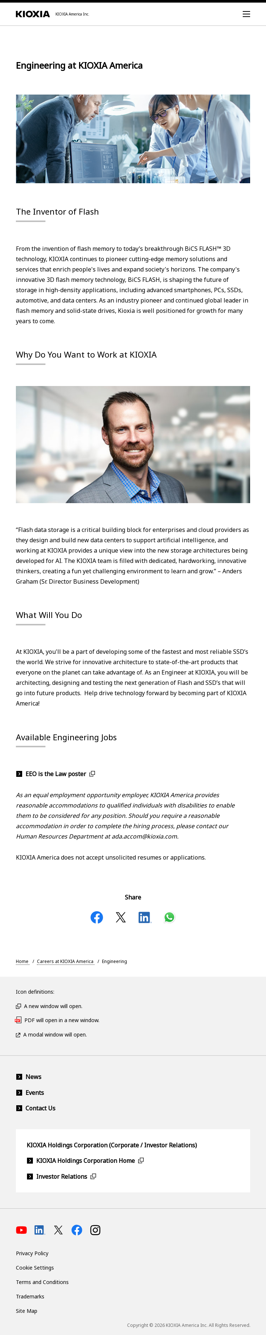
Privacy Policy (32, 1253)
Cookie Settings (35, 1267)
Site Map (26, 1310)
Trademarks (30, 1296)
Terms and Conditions (42, 1282)
